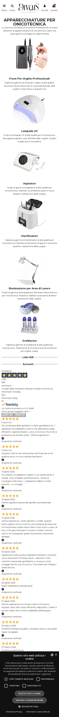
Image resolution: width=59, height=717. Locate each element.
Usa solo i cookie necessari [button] (29, 700)
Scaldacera (29, 340)
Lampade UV (29, 131)
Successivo (20, 415)
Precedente (7, 415)
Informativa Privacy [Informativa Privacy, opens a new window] (14, 711)
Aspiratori (29, 183)
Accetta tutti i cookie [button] (29, 693)
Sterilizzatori (29, 235)
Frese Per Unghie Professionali (29, 78)
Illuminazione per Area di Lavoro (29, 288)
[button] (29, 706)
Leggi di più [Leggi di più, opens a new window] (46, 674)
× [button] (56, 655)
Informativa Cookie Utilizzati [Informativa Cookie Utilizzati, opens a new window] (38, 711)
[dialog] (29, 684)
